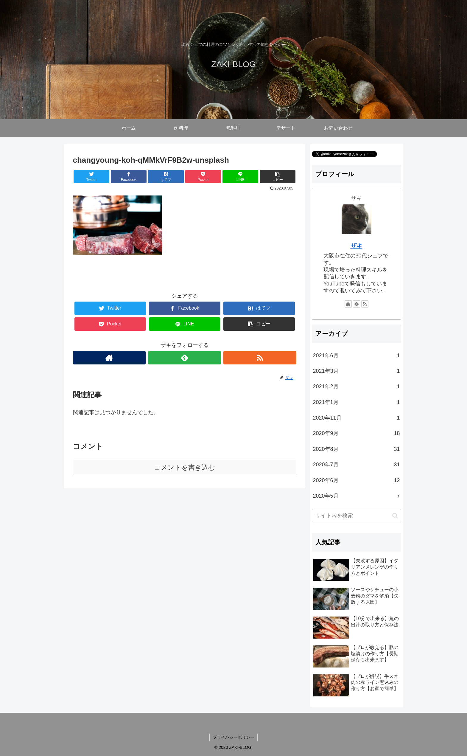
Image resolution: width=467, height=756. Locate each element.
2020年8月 (356, 449)
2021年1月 (356, 402)
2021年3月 (356, 371)
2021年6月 (356, 355)
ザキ (356, 246)
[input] (356, 515)
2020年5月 (356, 496)
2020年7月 (356, 464)
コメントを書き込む (184, 467)
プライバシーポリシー (233, 737)
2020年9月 (356, 433)
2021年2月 (356, 386)
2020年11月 (356, 418)
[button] (395, 515)
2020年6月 (356, 480)
